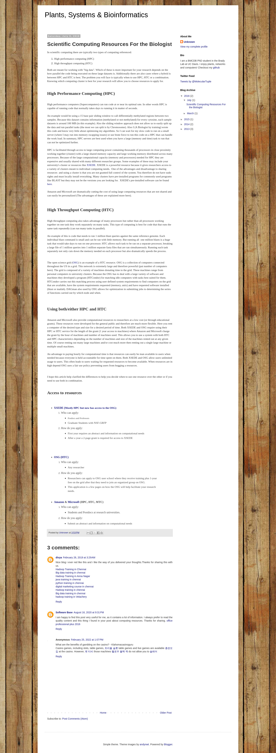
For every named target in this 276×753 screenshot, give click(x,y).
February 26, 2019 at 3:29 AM (79, 557)
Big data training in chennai (70, 572)
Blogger (168, 744)
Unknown (189, 41)
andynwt (144, 744)
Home (103, 712)
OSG (75, 262)
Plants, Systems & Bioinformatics (96, 15)
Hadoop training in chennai (70, 589)
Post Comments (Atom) (75, 718)
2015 (187, 119)
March (191, 113)
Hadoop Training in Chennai (71, 569)
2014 (187, 124)
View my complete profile (194, 46)
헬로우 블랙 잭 (120, 651)
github (216, 67)
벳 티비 (89, 651)
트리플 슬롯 (111, 648)
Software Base (64, 612)
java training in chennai (68, 579)
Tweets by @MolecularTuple (195, 81)
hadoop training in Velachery (71, 596)
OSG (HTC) (61, 457)
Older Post (166, 712)
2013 (187, 129)
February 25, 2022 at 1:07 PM (87, 639)
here (49, 183)
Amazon (59, 501)
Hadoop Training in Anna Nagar (73, 576)
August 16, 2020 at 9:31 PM (89, 612)
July (189, 100)
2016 (187, 95)
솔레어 (153, 651)
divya (59, 557)
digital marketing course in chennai (75, 586)
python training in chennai (70, 583)
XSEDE (91, 164)
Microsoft (73, 501)
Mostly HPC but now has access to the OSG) (85, 407)
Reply (59, 601)
